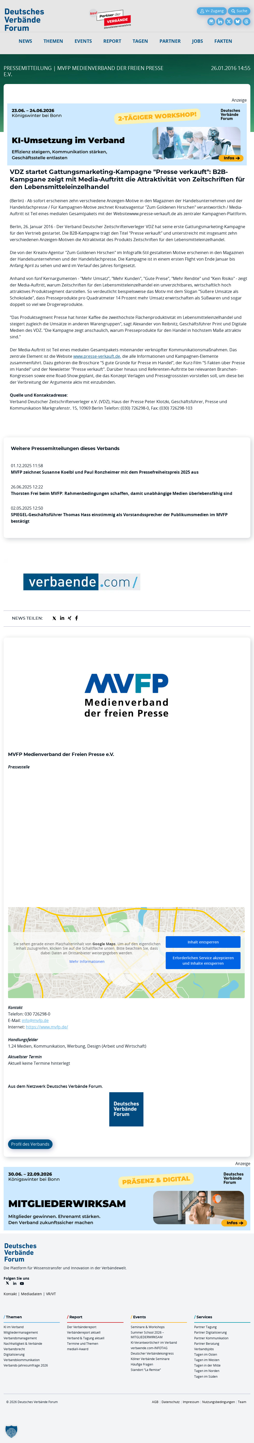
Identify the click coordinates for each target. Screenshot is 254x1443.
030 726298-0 (37, 1014)
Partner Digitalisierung (210, 1332)
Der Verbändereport (81, 1327)
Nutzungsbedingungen (218, 1402)
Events (83, 41)
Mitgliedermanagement (21, 1332)
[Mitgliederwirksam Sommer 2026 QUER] (127, 1170)
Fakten (223, 41)
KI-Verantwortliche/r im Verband (154, 1342)
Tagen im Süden (205, 1376)
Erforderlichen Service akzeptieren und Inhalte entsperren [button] (203, 960)
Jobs (197, 41)
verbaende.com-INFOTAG (149, 1348)
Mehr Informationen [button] (87, 961)
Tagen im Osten (205, 1354)
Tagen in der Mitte (207, 1365)
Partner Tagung (205, 1327)
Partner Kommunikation (211, 1338)
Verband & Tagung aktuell (85, 1338)
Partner (170, 41)
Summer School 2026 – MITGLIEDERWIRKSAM (147, 1334)
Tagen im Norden (206, 1371)
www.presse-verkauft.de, (97, 356)
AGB (155, 1402)
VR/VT (51, 1293)
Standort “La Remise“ (146, 1370)
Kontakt (10, 1293)
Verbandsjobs (204, 1349)
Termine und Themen (82, 1343)
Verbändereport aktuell (83, 1332)
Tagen (140, 41)
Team (242, 1402)
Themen (53, 41)
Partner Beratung (206, 1343)
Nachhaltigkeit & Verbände (23, 1343)
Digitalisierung (14, 1354)
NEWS (25, 41)
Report (112, 41)
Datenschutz (171, 1402)
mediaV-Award (77, 1349)
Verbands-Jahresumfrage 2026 (26, 1365)
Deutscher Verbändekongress (152, 1353)
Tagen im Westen (206, 1360)
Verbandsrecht (14, 1349)
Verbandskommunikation (22, 1360)
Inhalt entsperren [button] (203, 942)
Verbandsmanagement (20, 1338)
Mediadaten (31, 1293)
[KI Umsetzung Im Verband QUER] (127, 106)
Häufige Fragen (142, 1364)
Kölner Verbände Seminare (150, 1359)
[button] (11, 1431)
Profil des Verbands (30, 1144)
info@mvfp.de (35, 1020)
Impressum (191, 1402)
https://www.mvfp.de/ (47, 1027)
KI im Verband (14, 1327)
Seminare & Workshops (148, 1327)
